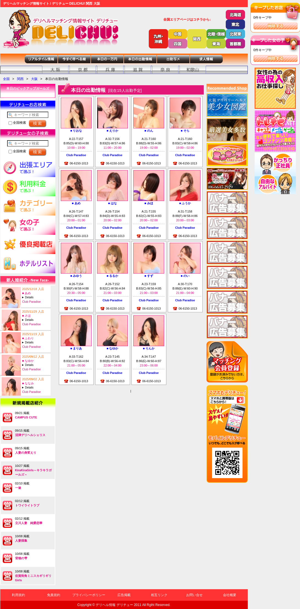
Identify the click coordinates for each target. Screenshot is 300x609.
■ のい (185, 275)
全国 (6, 79)
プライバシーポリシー (88, 595)
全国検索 (17, 123)
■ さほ (26, 315)
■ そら (185, 130)
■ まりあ (76, 348)
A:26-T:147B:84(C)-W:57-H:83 (35, 297)
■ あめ (26, 293)
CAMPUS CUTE (26, 417)
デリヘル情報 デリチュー (114, 605)
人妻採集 (21, 540)
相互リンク (159, 595)
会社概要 (229, 595)
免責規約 (53, 595)
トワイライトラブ (27, 505)
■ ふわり (28, 338)
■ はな (112, 203)
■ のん (148, 130)
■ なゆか (28, 360)
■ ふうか (185, 203)
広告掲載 (124, 595)
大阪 (34, 79)
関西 (20, 79)
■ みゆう (76, 275)
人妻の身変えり (25, 452)
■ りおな (76, 130)
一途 (18, 487)
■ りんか (149, 348)
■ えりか (113, 130)
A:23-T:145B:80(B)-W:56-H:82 (35, 365)
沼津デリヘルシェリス (30, 435)
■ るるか (113, 275)
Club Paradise (31, 301)
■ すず (148, 275)
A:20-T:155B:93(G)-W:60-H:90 (35, 342)
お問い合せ (194, 595)
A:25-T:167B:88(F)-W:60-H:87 (35, 320)
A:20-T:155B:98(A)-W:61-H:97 (35, 387)
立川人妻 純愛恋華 (28, 523)
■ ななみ (28, 383)
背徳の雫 (21, 558)
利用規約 (18, 595)
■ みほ (148, 203)
